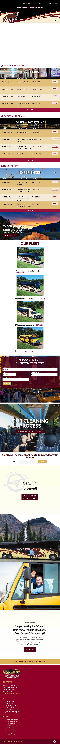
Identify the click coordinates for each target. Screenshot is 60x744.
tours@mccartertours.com (12, 693)
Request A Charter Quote (30, 661)
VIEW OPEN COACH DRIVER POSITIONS (29, 497)
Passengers (7, 377)
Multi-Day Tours (10, 236)
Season (6, 367)
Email (15, 461)
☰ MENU (53, 20)
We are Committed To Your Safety (30, 431)
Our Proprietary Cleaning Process (47, 3)
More (55, 81)
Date (5, 372)
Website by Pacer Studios (13, 741)
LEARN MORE (29, 649)
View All (30, 110)
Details (19, 273)
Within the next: (37, 372)
